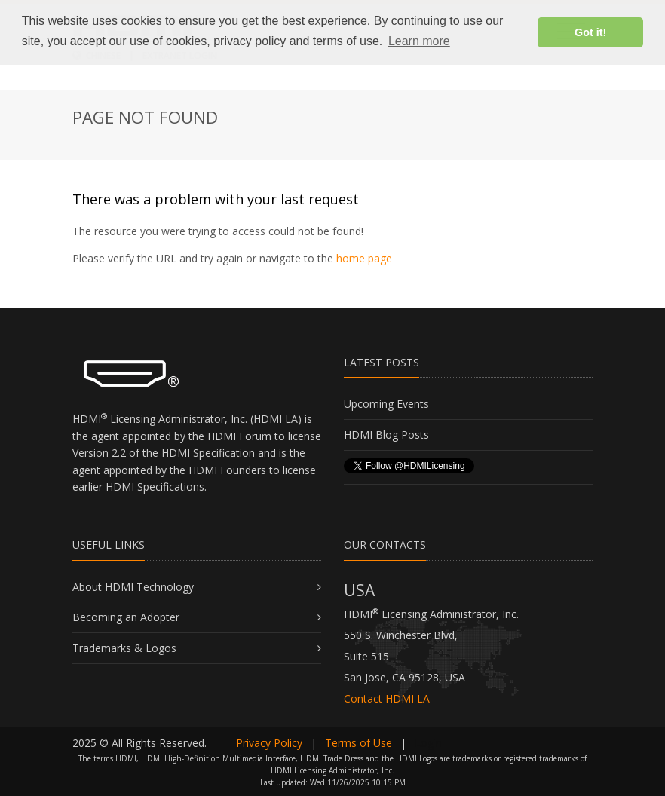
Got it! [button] (590, 32)
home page (364, 258)
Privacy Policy (269, 743)
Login (428, 743)
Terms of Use (358, 743)
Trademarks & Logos (124, 648)
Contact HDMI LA (387, 698)
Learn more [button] (419, 41)
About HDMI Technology (133, 587)
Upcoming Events (386, 403)
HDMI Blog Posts (386, 434)
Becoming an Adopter (125, 617)
